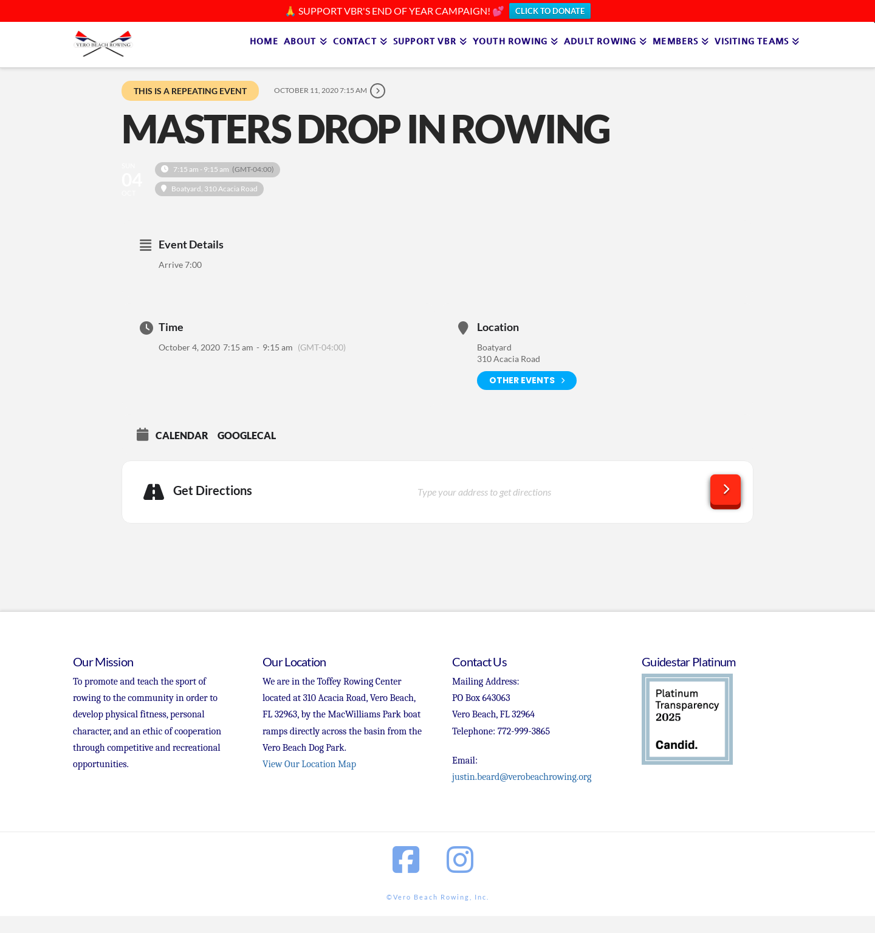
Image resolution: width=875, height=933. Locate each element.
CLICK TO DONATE (550, 11)
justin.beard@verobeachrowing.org (521, 776)
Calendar (182, 435)
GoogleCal (247, 435)
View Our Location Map (309, 764)
